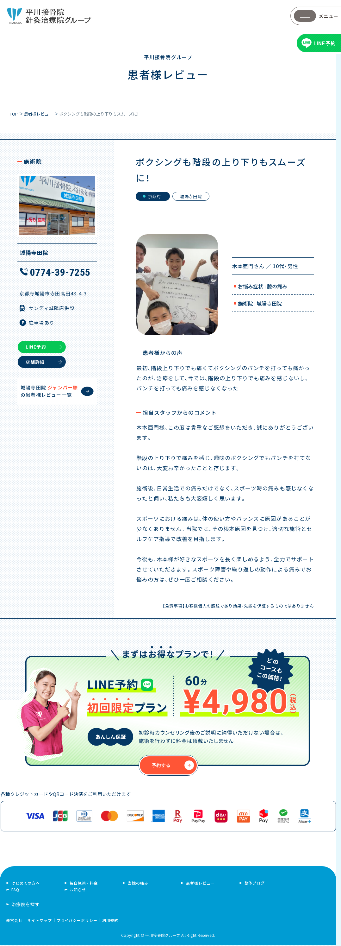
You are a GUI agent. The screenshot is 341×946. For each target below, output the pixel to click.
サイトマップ (39, 921)
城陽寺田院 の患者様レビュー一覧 (49, 390)
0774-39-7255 (60, 272)
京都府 (156, 196)
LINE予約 (36, 346)
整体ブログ (255, 883)
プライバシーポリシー (77, 921)
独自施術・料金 (84, 883)
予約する (161, 766)
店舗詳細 (35, 361)
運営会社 (14, 921)
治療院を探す (25, 905)
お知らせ (78, 890)
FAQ (15, 890)
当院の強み (138, 883)
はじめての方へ (25, 883)
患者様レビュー (200, 883)
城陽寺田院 (195, 196)
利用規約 (110, 921)
